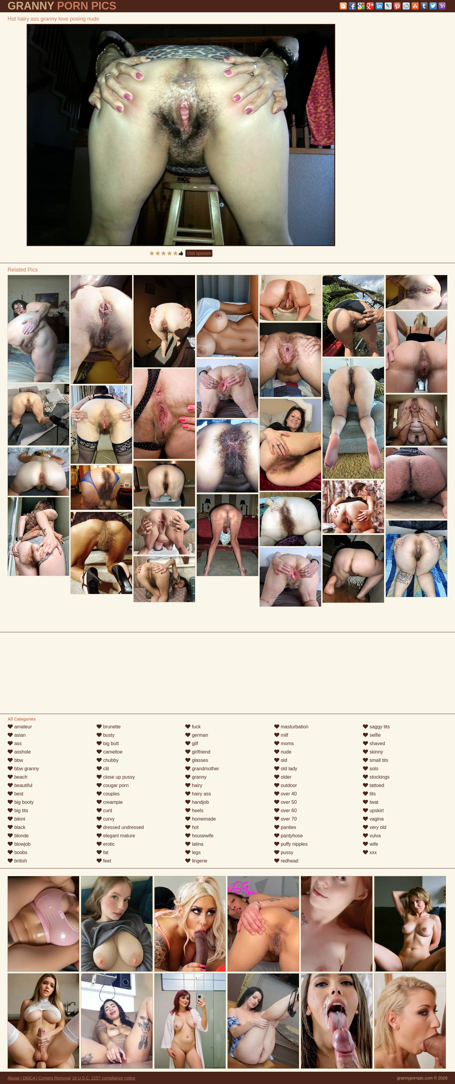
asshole (19, 751)
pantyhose (288, 835)
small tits (375, 760)
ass (14, 743)
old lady (285, 768)
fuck (193, 726)
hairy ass (198, 793)
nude (282, 751)
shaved (374, 743)
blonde (18, 835)
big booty (20, 802)
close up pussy (115, 777)
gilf (191, 743)
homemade (200, 818)
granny (195, 777)
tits (369, 793)
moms (284, 743)
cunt (104, 810)
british (17, 860)
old (280, 760)
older (282, 777)
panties (285, 827)
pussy (283, 852)
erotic (105, 844)
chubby (107, 760)
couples (108, 793)
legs (193, 852)
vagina (373, 818)
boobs (17, 852)
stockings (376, 777)
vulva (372, 835)
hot (192, 827)
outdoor (285, 785)
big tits (17, 810)
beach (17, 777)
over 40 (285, 793)
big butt (107, 743)
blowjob (19, 844)
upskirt (373, 810)
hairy (193, 785)
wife (370, 844)
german (196, 735)
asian (16, 735)
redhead (286, 860)
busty (105, 735)
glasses (196, 760)
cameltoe (109, 751)
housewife (199, 835)
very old (374, 827)
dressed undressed (120, 827)
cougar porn (112, 785)
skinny (373, 751)
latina (194, 844)
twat (370, 802)
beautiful (19, 785)
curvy (105, 818)
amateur (19, 726)
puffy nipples (291, 844)
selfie (372, 735)
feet (103, 860)
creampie (109, 802)
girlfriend (197, 751)
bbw (15, 760)
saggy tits (376, 726)
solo (370, 768)
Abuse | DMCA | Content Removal (39, 1078)
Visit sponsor (199, 253)
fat (102, 852)
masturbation (291, 726)
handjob (197, 802)
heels (194, 810)
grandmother (202, 768)
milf (281, 735)
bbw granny (23, 768)
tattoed (373, 785)
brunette (108, 726)
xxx (370, 852)
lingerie (196, 860)
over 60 (285, 810)
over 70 (285, 818)
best (15, 793)
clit (102, 768)
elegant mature (115, 835)
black (16, 827)
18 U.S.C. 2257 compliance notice (103, 1078)
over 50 (285, 802)
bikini (16, 818)
